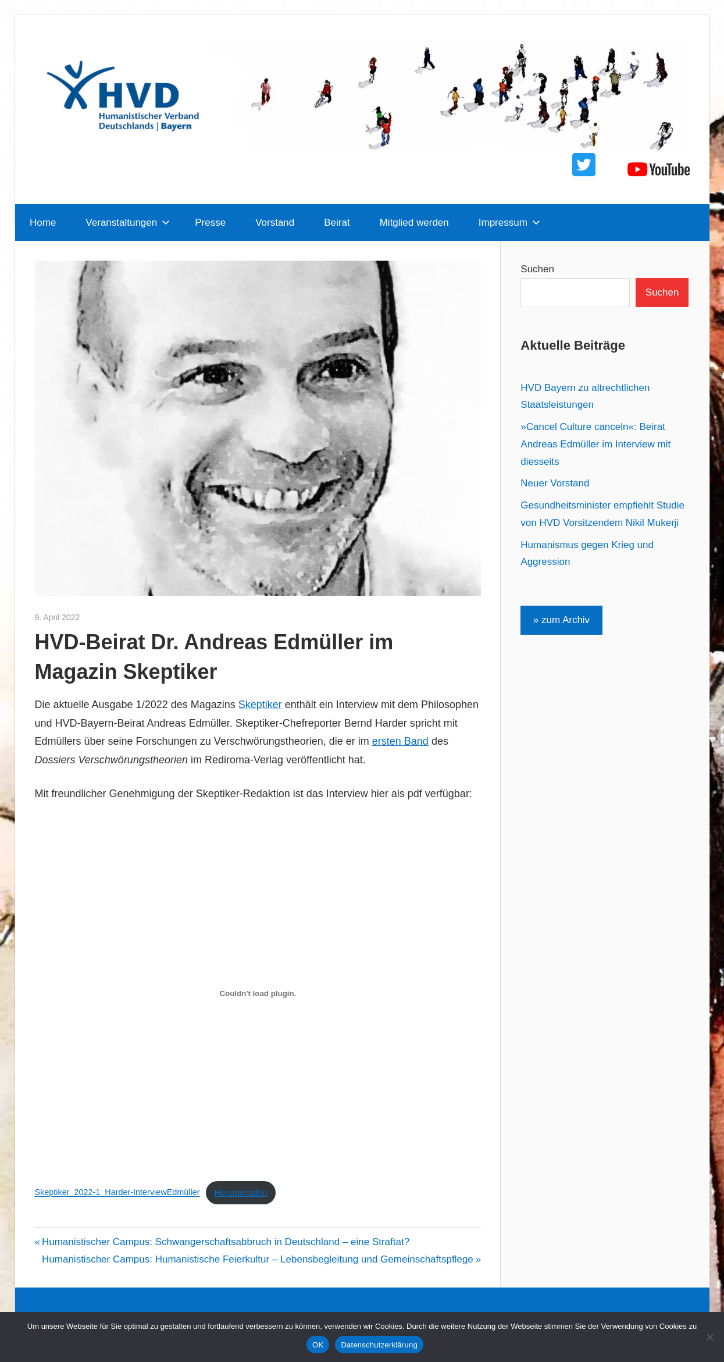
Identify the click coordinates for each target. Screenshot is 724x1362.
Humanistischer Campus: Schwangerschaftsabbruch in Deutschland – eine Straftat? (225, 1241)
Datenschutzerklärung (379, 1344)
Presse (210, 222)
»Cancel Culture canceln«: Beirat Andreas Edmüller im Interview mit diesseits (595, 444)
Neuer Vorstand (554, 483)
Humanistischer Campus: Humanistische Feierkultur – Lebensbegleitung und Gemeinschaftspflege (257, 1259)
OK (317, 1344)
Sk (244, 704)
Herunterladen (241, 1192)
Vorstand (274, 222)
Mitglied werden (414, 222)
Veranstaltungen (127, 222)
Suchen (537, 269)
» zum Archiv (561, 619)
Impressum (509, 222)
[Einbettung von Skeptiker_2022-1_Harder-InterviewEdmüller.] (258, 993)
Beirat (336, 222)
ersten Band (400, 741)
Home (43, 222)
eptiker (266, 704)
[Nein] (709, 1337)
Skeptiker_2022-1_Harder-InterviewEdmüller (117, 1192)
